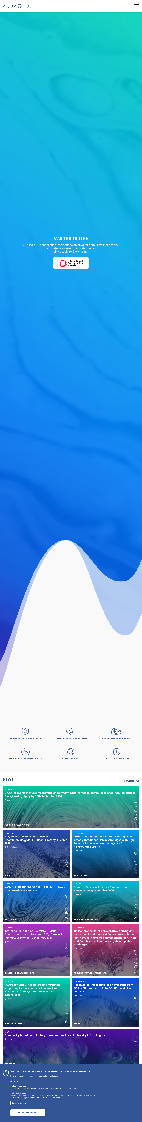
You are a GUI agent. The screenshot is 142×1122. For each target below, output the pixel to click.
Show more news (131, 781)
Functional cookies (21, 1086)
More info (16, 1081)
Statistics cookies (20, 1093)
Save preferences (19, 1103)
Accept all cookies (28, 1112)
